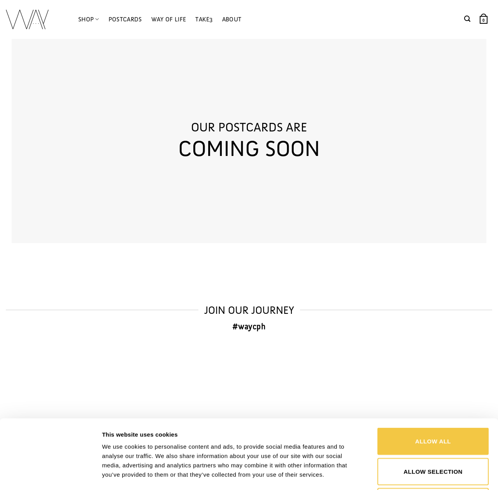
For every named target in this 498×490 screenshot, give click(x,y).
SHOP (88, 19)
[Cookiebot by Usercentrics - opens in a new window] (50, 475)
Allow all (433, 376)
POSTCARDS (125, 19)
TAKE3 (204, 19)
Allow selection (433, 406)
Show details (406, 474)
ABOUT (232, 19)
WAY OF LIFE (168, 19)
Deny (432, 436)
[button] (467, 19)
